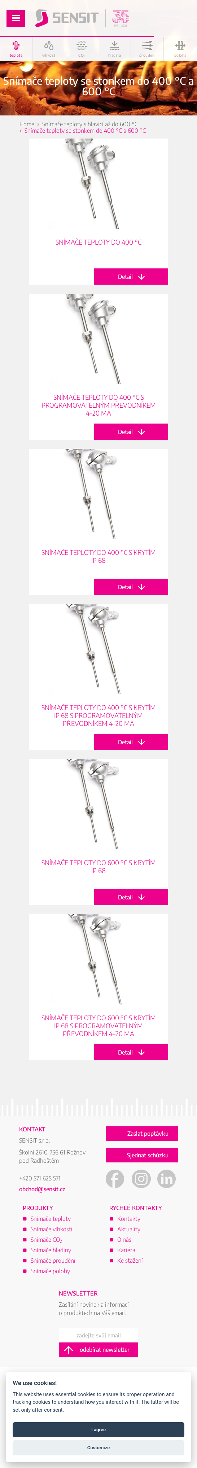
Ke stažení (130, 1260)
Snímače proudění (53, 1260)
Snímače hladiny (51, 1250)
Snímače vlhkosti (52, 1229)
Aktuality (128, 1229)
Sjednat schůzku (147, 1155)
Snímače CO (46, 1239)
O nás (124, 1239)
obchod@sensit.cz (42, 1189)
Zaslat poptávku (147, 1133)
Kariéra (126, 1250)
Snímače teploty (51, 1218)
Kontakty (128, 1218)
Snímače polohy (50, 1271)
